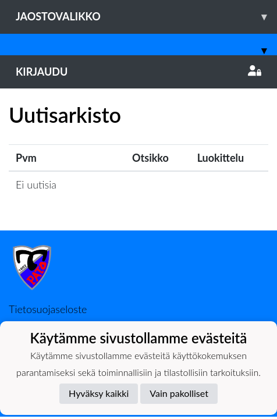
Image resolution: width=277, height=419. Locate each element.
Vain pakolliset (179, 393)
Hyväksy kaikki (99, 393)
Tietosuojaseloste (48, 309)
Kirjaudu (138, 71)
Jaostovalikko (146, 16)
